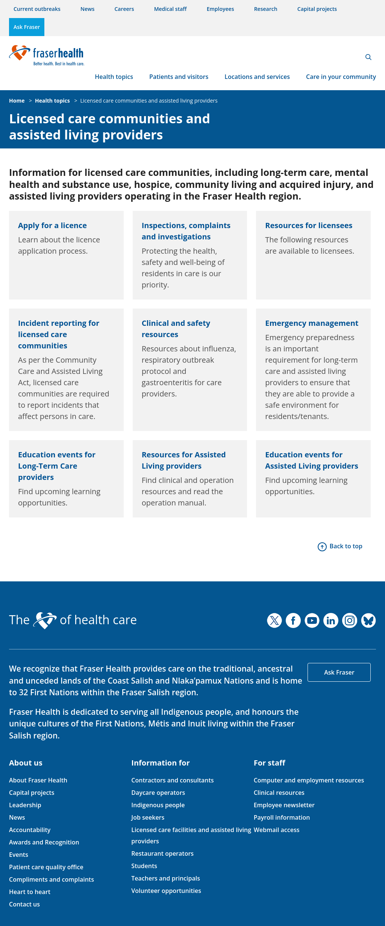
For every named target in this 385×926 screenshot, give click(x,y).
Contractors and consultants (172, 780)
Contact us (24, 904)
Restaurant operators (162, 853)
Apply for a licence (52, 225)
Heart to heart (29, 892)
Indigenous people (158, 805)
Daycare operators (158, 792)
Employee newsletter (284, 805)
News (87, 8)
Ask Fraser (27, 26)
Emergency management (311, 323)
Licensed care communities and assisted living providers (148, 100)
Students (144, 866)
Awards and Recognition (44, 842)
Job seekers (147, 817)
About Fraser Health (38, 780)
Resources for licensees (308, 225)
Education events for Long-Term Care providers (56, 465)
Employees (220, 8)
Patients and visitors (178, 77)
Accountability (29, 830)
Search (368, 57)
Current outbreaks (37, 8)
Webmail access (277, 830)
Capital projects (317, 8)
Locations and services (257, 77)
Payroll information (282, 817)
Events (18, 854)
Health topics (114, 77)
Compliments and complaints (51, 879)
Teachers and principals (165, 878)
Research (265, 8)
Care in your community (341, 77)
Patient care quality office (46, 867)
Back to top (346, 546)
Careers (124, 8)
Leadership (25, 805)
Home (16, 100)
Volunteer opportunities (166, 891)
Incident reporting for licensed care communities (58, 334)
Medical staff (170, 8)
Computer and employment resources (309, 780)
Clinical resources (279, 792)
